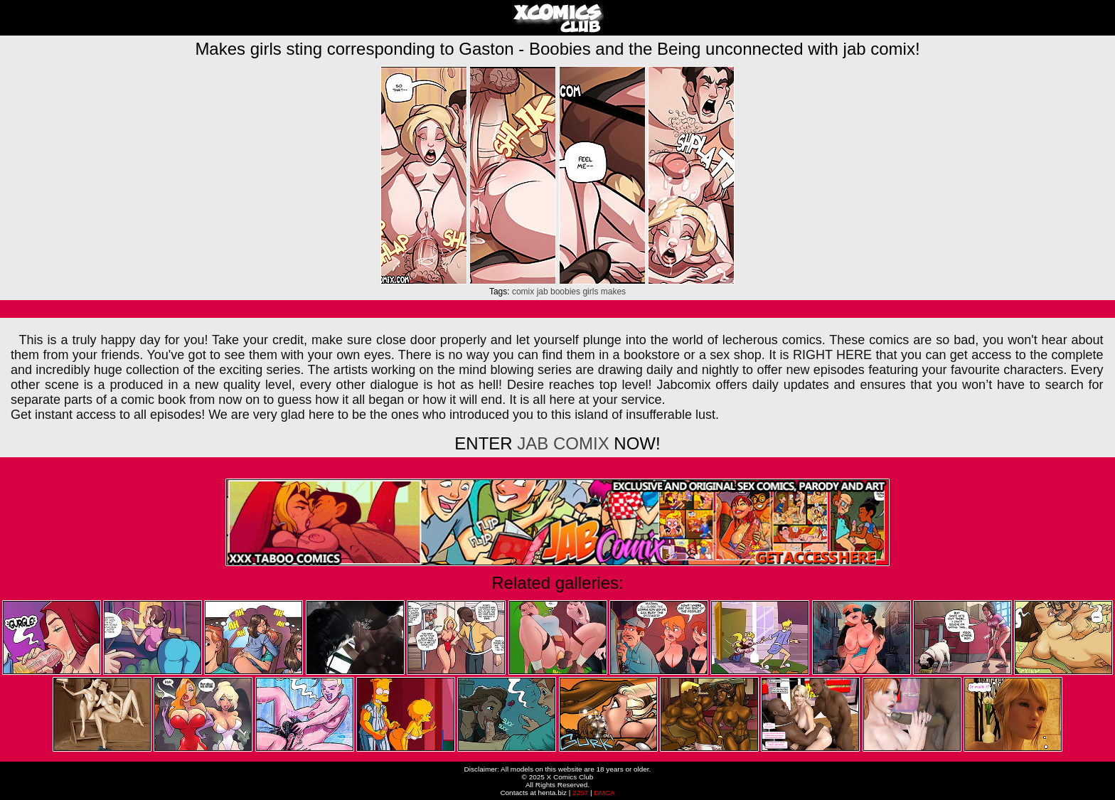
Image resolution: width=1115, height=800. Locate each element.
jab (542, 292)
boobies (565, 292)
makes (613, 292)
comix (523, 292)
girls (590, 292)
